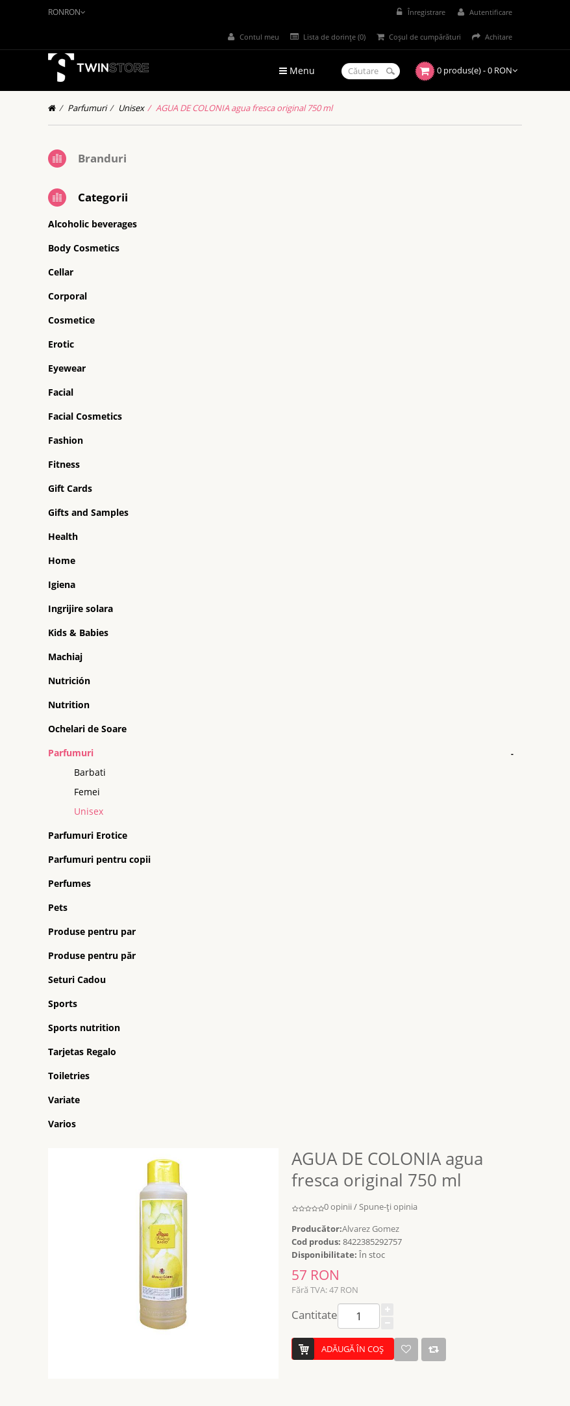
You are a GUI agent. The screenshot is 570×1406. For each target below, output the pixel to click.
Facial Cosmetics (85, 416)
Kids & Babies (78, 632)
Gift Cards (70, 488)
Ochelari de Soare (87, 728)
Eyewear (67, 368)
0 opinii (338, 1206)
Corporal (67, 296)
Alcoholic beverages (92, 224)
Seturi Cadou (77, 979)
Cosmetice (71, 320)
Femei (87, 792)
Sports (62, 1003)
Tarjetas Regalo (82, 1051)
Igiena (61, 584)
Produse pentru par (92, 931)
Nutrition (69, 704)
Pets (58, 907)
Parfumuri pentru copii (99, 859)
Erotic (61, 344)
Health (63, 536)
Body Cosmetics (83, 248)
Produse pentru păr (92, 955)
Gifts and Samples (88, 512)
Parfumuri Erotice (87, 835)
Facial (60, 392)
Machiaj (65, 656)
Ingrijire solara (80, 608)
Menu (297, 70)
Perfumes (69, 883)
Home (61, 560)
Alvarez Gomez (370, 1228)
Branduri (102, 158)
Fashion (65, 440)
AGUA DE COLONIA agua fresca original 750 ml (244, 108)
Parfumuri (87, 108)
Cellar (60, 272)
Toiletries (69, 1075)
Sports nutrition (84, 1027)
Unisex (131, 108)
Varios (62, 1124)
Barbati (90, 772)
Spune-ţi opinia (388, 1206)
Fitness (64, 464)
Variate (64, 1099)
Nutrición (69, 680)
